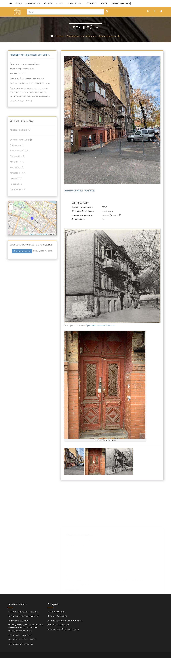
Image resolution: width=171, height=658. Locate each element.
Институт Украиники (57, 616)
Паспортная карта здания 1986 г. (30, 54)
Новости (48, 3)
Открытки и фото (75, 3)
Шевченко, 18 (25, 631)
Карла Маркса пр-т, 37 (29, 616)
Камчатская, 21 (30, 639)
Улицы (19, 3)
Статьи (59, 3)
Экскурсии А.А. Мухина (58, 625)
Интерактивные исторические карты (65, 620)
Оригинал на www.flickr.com (100, 325)
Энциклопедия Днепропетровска (63, 629)
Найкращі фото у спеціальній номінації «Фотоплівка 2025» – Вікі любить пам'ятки (25, 628)
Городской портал (56, 611)
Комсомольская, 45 (109, 36)
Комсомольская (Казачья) (81, 36)
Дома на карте (33, 3)
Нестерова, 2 (25, 635)
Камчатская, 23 (26, 644)
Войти (104, 3)
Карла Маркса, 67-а (30, 611)
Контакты (25, 620)
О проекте (92, 3)
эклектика (89, 190)
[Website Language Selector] (121, 3)
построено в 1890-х (74, 190)
